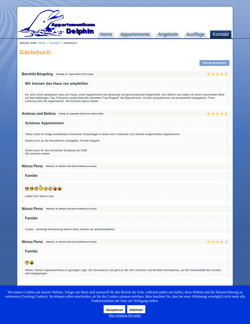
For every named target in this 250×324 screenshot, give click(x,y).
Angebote (168, 34)
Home (106, 34)
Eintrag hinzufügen (214, 62)
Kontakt (221, 34)
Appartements (135, 34)
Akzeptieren (114, 310)
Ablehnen (136, 310)
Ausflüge (195, 34)
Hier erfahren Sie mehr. (125, 315)
